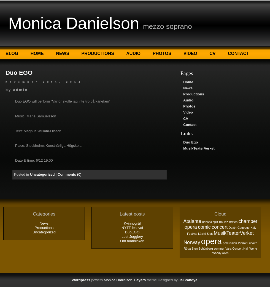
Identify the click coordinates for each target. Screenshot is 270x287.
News (62, 53)
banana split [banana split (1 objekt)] (210, 221)
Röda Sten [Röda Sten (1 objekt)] (191, 248)
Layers (140, 280)
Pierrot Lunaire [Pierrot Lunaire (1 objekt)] (247, 243)
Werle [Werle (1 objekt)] (253, 248)
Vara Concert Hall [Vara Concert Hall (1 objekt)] (236, 248)
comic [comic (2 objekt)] (204, 227)
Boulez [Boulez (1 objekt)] (223, 221)
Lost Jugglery (132, 236)
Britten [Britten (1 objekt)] (233, 221)
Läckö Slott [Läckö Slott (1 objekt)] (205, 233)
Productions (98, 53)
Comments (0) (70, 174)
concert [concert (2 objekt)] (220, 227)
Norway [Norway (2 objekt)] (191, 242)
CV (212, 53)
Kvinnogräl (132, 223)
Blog (12, 53)
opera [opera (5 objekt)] (211, 241)
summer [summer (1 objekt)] (219, 248)
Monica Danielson (73, 23)
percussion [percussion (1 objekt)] (230, 243)
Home (37, 53)
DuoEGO (132, 232)
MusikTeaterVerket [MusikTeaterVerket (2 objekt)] (234, 233)
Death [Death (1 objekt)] (232, 227)
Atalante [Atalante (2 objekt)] (192, 221)
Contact (238, 53)
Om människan (132, 241)
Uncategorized (42, 174)
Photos (162, 53)
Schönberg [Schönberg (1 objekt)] (206, 248)
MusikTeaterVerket (199, 148)
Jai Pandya (188, 280)
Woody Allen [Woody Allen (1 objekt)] (220, 253)
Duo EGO (19, 72)
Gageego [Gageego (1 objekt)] (243, 227)
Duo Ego (190, 142)
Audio (133, 53)
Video (190, 53)
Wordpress (81, 280)
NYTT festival (132, 228)
